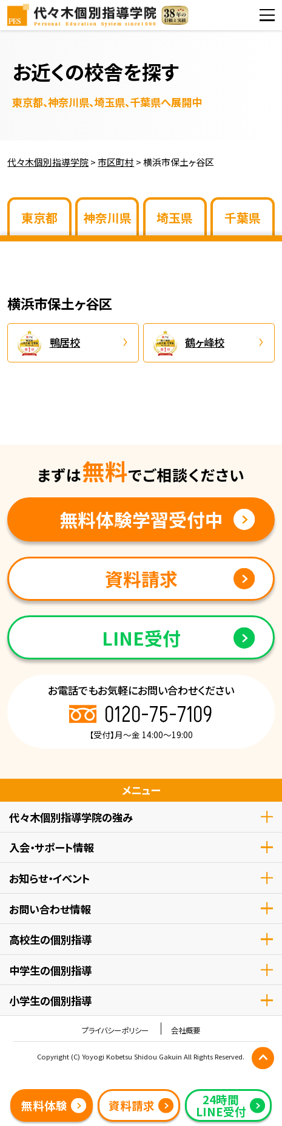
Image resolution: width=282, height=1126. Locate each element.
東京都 (39, 217)
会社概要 (185, 1030)
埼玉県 (174, 217)
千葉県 (242, 217)
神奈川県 (107, 217)
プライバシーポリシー (115, 1030)
